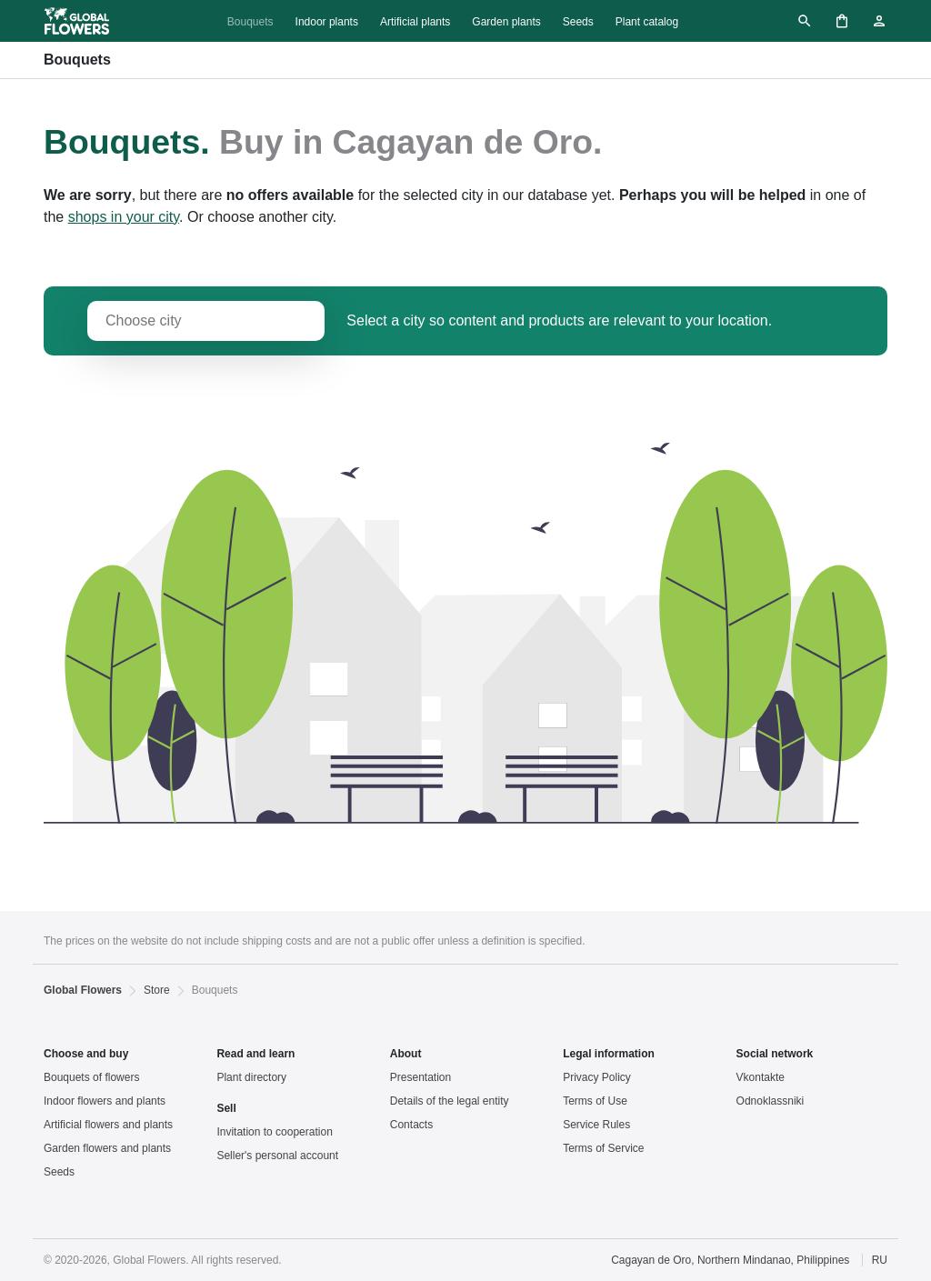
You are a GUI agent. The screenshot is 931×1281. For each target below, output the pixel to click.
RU (879, 1260)
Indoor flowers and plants (104, 1101)
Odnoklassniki (770, 1101)
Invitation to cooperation (274, 1132)
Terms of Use (595, 1101)
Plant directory (251, 1077)
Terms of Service (603, 1148)
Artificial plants (415, 21)
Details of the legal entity (449, 1101)
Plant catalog (647, 21)
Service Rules (596, 1124)
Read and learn (255, 1053)
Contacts (411, 1124)
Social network (775, 1053)
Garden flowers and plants (107, 1148)
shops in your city (123, 217)
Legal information (609, 1053)
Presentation (420, 1077)
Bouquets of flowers (91, 1077)
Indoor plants (326, 21)
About (406, 1053)
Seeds (578, 21)
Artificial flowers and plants (108, 1124)
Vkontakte (760, 1077)
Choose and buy (86, 1053)
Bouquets (250, 21)
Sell (225, 1108)
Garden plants (506, 21)
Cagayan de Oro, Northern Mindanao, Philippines (730, 1260)
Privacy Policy (597, 1077)
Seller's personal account (277, 1155)
